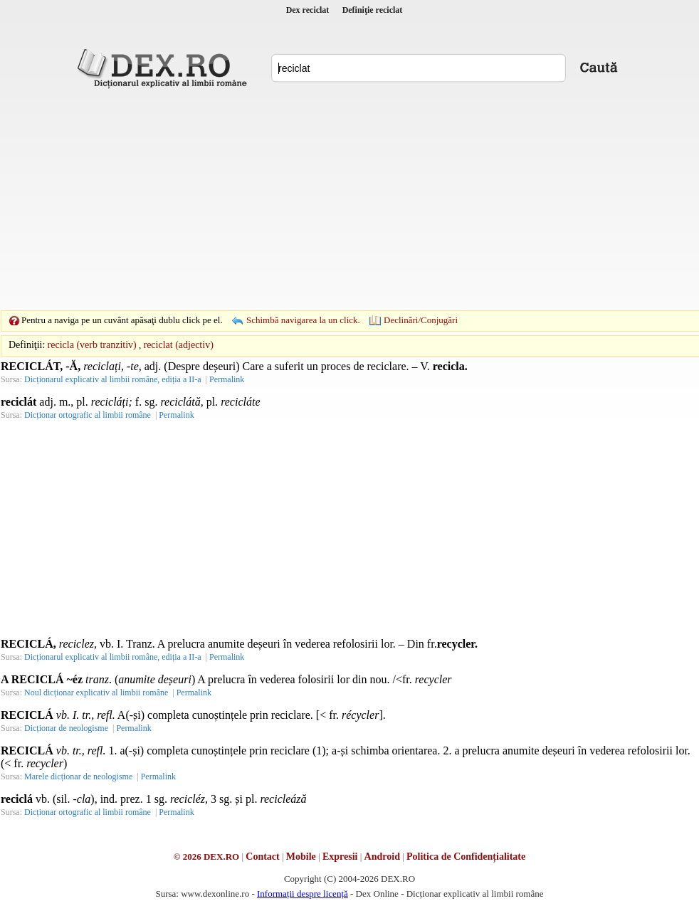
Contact (262, 856)
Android (382, 856)
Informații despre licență (302, 893)
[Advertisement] (327, 199)
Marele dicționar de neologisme (78, 776)
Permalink (226, 379)
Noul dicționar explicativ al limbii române (96, 692)
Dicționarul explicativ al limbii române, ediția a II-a (112, 379)
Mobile (301, 856)
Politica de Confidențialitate (465, 856)
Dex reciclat (308, 10)
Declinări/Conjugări (421, 320)
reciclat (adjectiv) (178, 344)
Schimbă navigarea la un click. (303, 320)
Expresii (340, 856)
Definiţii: (27, 344)
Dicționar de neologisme (66, 728)
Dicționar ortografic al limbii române (87, 415)
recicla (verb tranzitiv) (92, 344)
